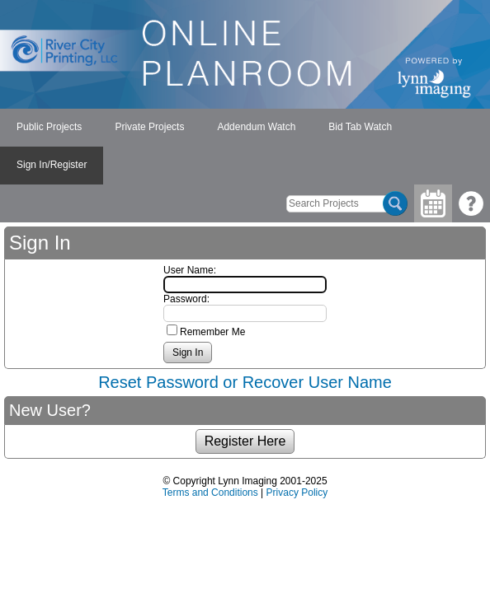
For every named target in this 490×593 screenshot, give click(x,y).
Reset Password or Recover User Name (245, 382)
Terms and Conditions (210, 492)
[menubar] (245, 146)
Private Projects (149, 127)
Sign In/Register (51, 164)
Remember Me (212, 332)
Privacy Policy (297, 492)
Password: (186, 299)
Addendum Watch (256, 127)
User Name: (189, 270)
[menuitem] (49, 128)
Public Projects (49, 127)
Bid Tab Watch (360, 127)
